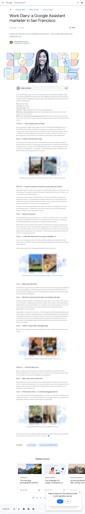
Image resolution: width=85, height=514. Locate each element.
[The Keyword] (10, 10)
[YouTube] (24, 509)
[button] (72, 28)
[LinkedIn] (33, 509)
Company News (20, 10)
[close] (80, 493)
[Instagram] (14, 509)
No (68, 502)
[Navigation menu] (2, 2)
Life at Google (48, 10)
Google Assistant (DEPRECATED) (48, 445)
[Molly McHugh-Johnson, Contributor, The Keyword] (42, 42)
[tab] (33, 498)
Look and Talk (64, 434)
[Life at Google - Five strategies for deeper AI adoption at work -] (55, 478)
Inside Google (34, 10)
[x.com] (19, 509)
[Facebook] (28, 509)
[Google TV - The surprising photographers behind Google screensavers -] (30, 478)
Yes (60, 502)
